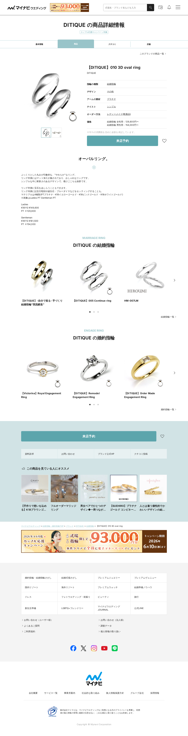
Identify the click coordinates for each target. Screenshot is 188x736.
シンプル (111, 106)
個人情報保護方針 (115, 693)
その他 (110, 91)
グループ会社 (137, 693)
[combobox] (125, 7)
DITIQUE (80, 526)
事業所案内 (69, 693)
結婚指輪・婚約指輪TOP (53, 526)
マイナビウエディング (30, 526)
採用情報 (154, 693)
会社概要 (33, 693)
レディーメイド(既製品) (119, 114)
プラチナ (111, 99)
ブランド (70, 526)
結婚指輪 (111, 84)
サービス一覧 (50, 693)
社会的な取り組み (90, 693)
